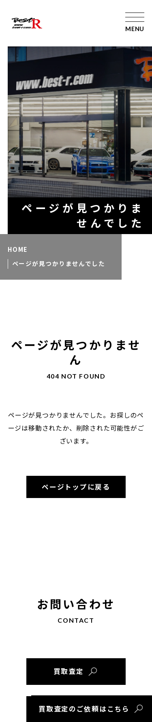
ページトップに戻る (76, 487)
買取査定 (69, 671)
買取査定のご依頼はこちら (84, 709)
